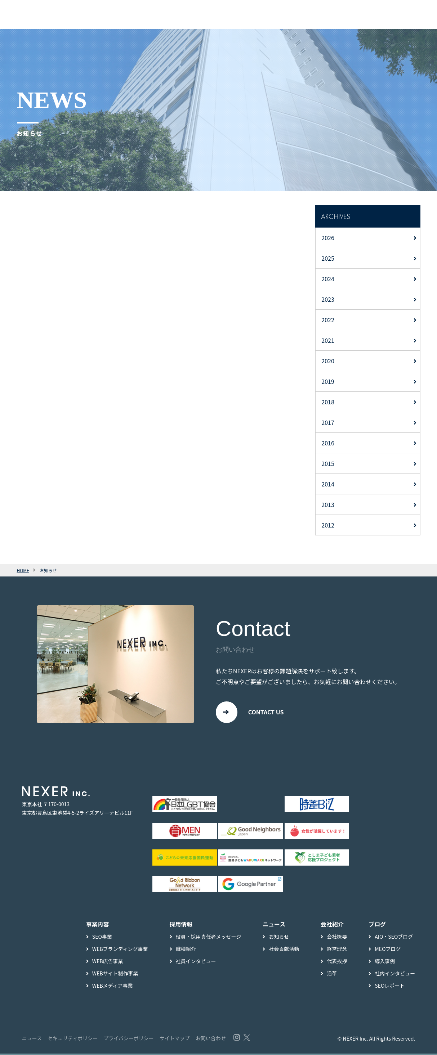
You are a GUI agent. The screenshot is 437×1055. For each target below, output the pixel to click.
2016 (327, 443)
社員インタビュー (196, 962)
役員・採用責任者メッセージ (208, 938)
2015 (327, 463)
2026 (327, 237)
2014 (327, 484)
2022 (327, 319)
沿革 (332, 974)
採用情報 (181, 925)
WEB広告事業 (107, 962)
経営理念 (337, 950)
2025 (327, 258)
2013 (327, 504)
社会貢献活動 (284, 950)
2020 (327, 360)
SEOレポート (390, 987)
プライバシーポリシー (128, 1039)
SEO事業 (102, 938)
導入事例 (385, 962)
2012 (327, 525)
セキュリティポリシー (73, 1039)
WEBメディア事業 (112, 987)
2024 (327, 278)
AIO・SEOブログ (394, 938)
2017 (327, 422)
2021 (327, 340)
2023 (327, 299)
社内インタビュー (395, 974)
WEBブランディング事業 (120, 950)
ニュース (32, 1039)
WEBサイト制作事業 (115, 974)
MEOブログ (388, 950)
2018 (327, 402)
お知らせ (279, 938)
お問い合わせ (211, 1039)
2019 (327, 381)
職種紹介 (186, 950)
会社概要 (337, 938)
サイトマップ (175, 1039)
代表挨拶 (337, 962)
